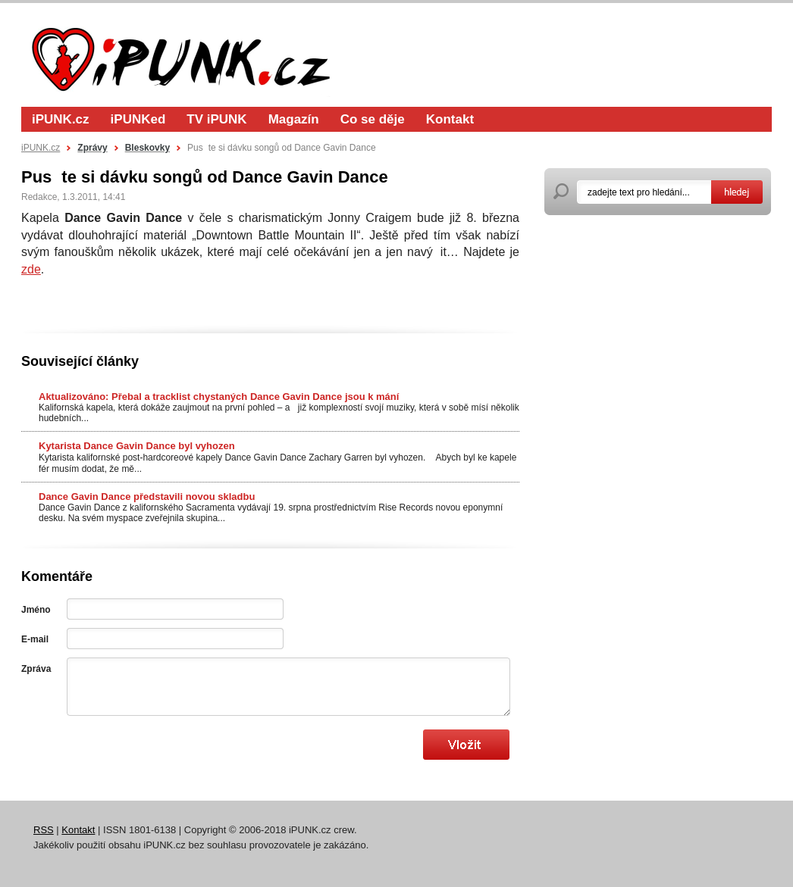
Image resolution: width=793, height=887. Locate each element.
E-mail (35, 639)
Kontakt (450, 119)
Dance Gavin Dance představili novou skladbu (147, 496)
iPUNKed (138, 119)
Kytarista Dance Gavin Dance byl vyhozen (137, 445)
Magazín (293, 119)
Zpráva (36, 669)
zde (31, 269)
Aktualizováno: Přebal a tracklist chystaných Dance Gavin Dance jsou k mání (219, 396)
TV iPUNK (216, 119)
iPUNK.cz (60, 119)
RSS (43, 829)
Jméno (36, 609)
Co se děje (372, 119)
